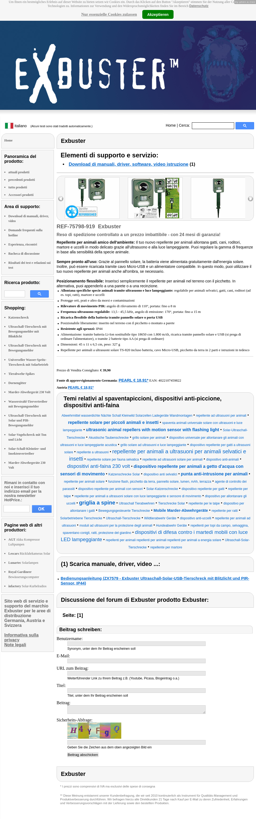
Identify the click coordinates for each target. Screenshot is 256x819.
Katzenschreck (18, 317)
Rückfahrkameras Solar (29, 553)
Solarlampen (23, 563)
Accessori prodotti (20, 195)
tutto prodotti (17, 187)
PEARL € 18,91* (133, 380)
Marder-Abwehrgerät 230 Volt (29, 392)
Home (171, 125)
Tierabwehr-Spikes (21, 374)
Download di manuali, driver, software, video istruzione (128, 164)
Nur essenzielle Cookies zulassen (109, 14)
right (250, 198)
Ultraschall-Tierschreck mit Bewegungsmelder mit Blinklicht (27, 331)
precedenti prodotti (21, 180)
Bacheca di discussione (24, 253)
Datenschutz (198, 6)
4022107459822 (169, 380)
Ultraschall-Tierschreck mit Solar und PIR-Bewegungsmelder (27, 420)
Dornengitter (17, 383)
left (60, 198)
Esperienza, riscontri (22, 244)
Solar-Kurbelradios (27, 586)
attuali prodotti (18, 172)
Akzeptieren (157, 14)
